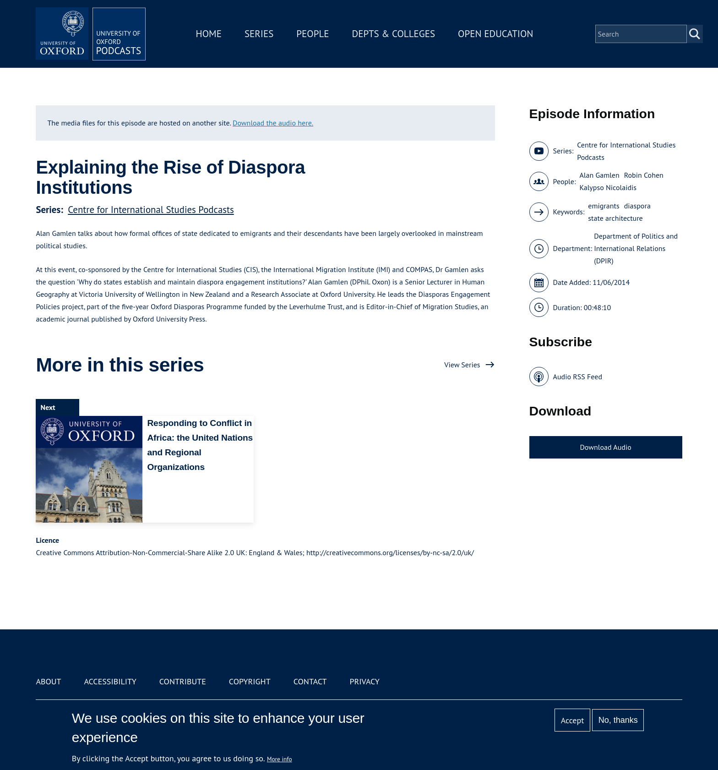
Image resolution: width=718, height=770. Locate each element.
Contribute (182, 681)
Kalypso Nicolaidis (607, 187)
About (48, 681)
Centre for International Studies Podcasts (151, 209)
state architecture (615, 218)
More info (279, 759)
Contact (310, 681)
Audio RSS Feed (577, 376)
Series (259, 33)
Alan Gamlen (599, 175)
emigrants (603, 205)
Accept (572, 720)
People (312, 33)
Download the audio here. (273, 122)
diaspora (637, 205)
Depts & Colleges (393, 33)
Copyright (250, 681)
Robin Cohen (644, 175)
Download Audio (605, 447)
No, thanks (618, 720)
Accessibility (110, 681)
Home (209, 33)
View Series (462, 364)
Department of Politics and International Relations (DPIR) (636, 248)
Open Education (495, 33)
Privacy (365, 681)
